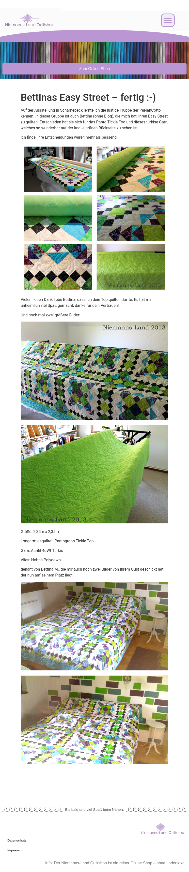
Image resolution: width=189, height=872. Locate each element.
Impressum (15, 850)
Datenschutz (16, 840)
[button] (168, 20)
